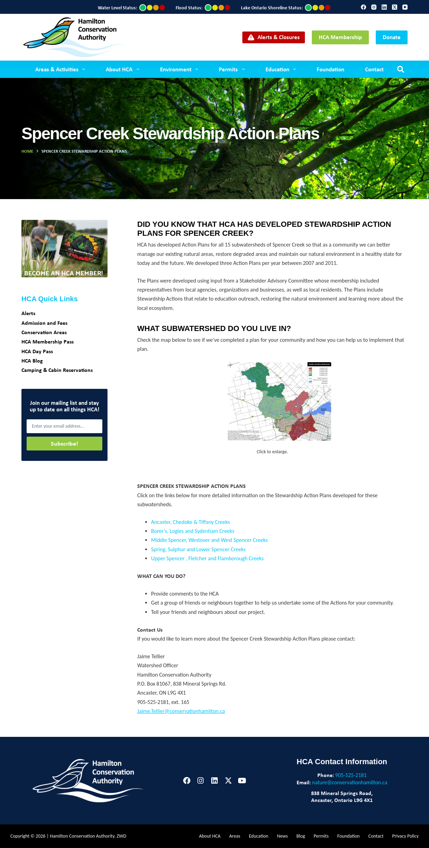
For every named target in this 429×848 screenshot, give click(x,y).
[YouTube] (405, 7)
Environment (180, 69)
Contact (374, 69)
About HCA (124, 69)
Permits (233, 69)
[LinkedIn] (384, 7)
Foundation (330, 69)
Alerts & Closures (274, 37)
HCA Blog (32, 360)
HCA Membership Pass (47, 341)
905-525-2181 (351, 775)
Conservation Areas (44, 332)
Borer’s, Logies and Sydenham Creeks (192, 531)
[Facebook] (363, 7)
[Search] (400, 69)
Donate (392, 37)
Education (282, 69)
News (282, 836)
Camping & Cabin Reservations (57, 370)
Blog (300, 836)
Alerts (28, 313)
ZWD (122, 836)
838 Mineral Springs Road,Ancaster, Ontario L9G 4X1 (342, 796)
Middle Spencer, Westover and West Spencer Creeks (209, 540)
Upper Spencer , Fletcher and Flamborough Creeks (207, 558)
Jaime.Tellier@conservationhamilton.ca (181, 711)
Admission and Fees (44, 323)
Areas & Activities (61, 69)
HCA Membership (340, 37)
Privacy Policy (405, 836)
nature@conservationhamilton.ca (350, 782)
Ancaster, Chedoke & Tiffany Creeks (190, 522)
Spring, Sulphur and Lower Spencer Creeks (198, 549)
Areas (234, 836)
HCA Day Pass (37, 351)
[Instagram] (373, 7)
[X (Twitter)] (394, 7)
